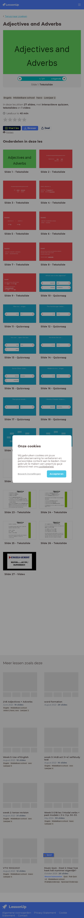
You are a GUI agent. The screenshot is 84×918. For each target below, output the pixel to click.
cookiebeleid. (46, 466)
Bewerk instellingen (29, 474)
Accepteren (56, 474)
